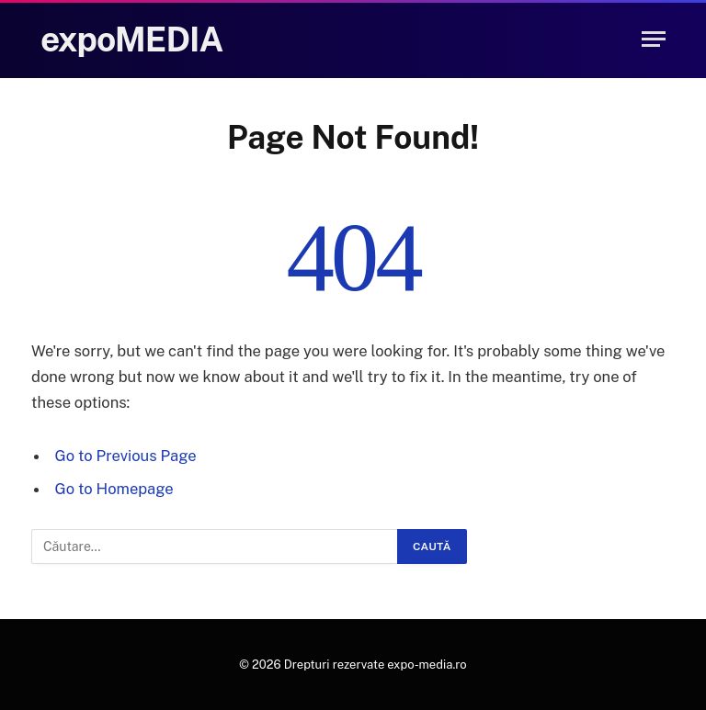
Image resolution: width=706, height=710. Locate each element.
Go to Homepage (114, 488)
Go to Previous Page (126, 455)
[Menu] (654, 39)
